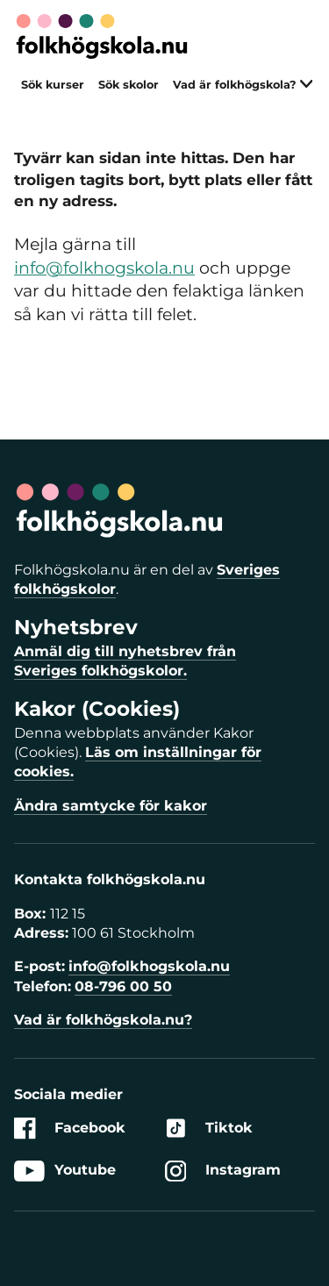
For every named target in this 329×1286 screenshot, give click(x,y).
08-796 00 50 (123, 986)
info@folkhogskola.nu (104, 267)
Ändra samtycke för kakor (110, 805)
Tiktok (209, 1129)
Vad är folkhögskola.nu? (103, 1019)
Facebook (69, 1129)
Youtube (65, 1171)
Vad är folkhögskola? (243, 84)
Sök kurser (52, 84)
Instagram (223, 1171)
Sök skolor (128, 84)
